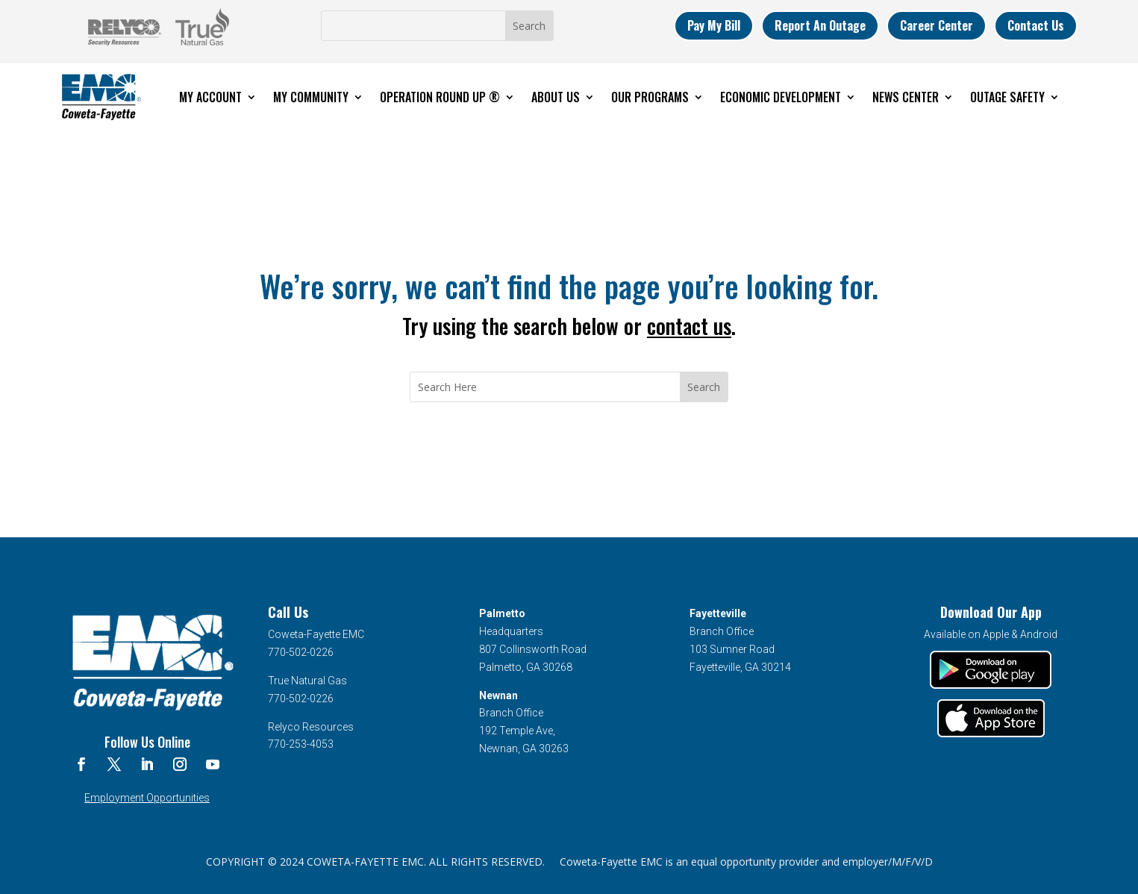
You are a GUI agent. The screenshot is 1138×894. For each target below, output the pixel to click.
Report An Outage (820, 25)
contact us (689, 325)
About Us (555, 97)
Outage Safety (1007, 97)
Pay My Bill (713, 25)
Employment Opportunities (147, 798)
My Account (210, 97)
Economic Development (780, 97)
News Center (905, 97)
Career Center (936, 25)
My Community (310, 97)
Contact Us (1035, 25)
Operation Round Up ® (440, 97)
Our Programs (650, 97)
